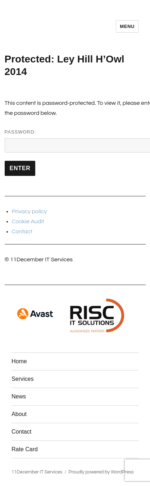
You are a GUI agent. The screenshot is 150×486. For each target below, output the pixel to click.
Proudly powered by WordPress (101, 472)
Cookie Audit (28, 221)
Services (22, 379)
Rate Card (25, 449)
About (19, 414)
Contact (22, 231)
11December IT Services (37, 472)
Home (19, 361)
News (19, 396)
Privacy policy (29, 211)
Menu (127, 26)
